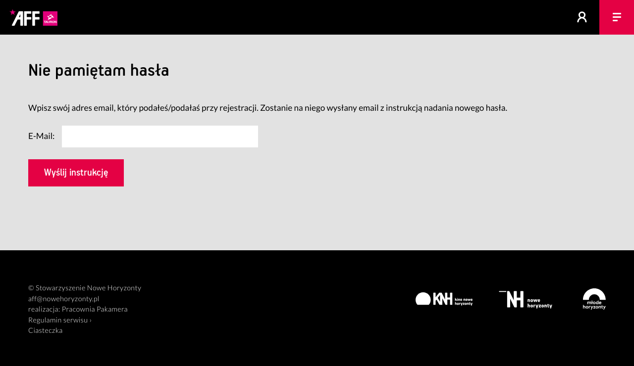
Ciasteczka (45, 330)
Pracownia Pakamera (95, 309)
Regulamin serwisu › (60, 320)
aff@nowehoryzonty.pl (64, 299)
